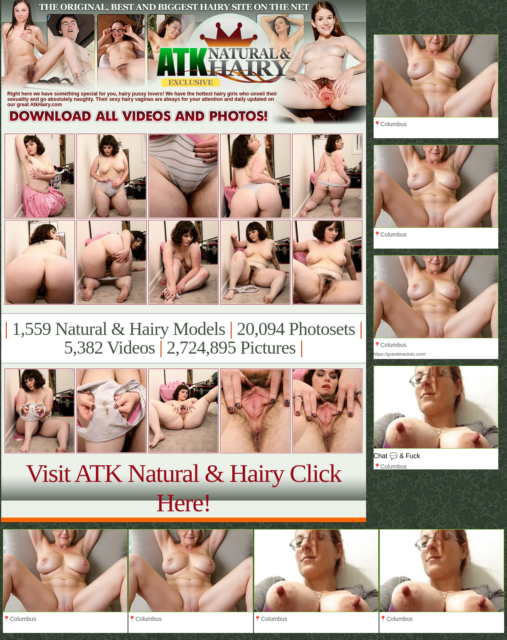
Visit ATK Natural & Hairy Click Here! (183, 488)
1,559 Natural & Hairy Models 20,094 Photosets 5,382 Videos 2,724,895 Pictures (183, 338)
